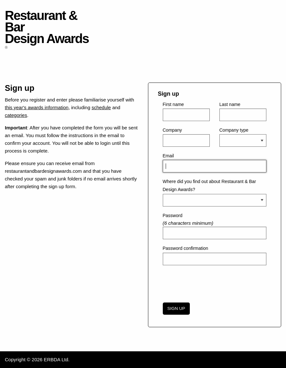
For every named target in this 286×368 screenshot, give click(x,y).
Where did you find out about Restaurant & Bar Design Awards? (209, 185)
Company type (233, 130)
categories (16, 115)
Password (172, 215)
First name (173, 104)
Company (172, 130)
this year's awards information (37, 107)
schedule (101, 107)
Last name (229, 104)
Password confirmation (185, 248)
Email (168, 155)
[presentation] (212, 282)
